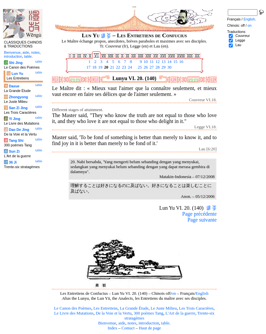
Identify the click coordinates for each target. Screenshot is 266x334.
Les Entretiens (105, 308)
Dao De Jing (19, 130)
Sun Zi (14, 151)
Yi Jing (14, 119)
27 (151, 67)
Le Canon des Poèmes (72, 308)
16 (180, 61)
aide (121, 323)
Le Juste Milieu (164, 308)
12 (157, 61)
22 (117, 67)
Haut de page (150, 328)
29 (163, 67)
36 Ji (13, 162)
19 (99, 67)
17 (88, 67)
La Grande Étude (134, 308)
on (174, 293)
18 (93, 67)
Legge (240, 40)
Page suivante (202, 220)
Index (112, 328)
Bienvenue (107, 323)
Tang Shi (16, 140)
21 (111, 67)
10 (145, 61)
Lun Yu (17, 74)
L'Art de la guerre (180, 313)
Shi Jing (15, 63)
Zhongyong (18, 97)
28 (157, 67)
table (165, 323)
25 (139, 67)
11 (151, 61)
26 (145, 67)
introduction (149, 323)
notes (131, 323)
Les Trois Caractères (196, 308)
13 (163, 61)
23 (123, 67)
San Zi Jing (18, 108)
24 (129, 67)
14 (169, 61)
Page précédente (199, 214)
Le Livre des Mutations (73, 313)
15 (174, 61)
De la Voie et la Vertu (114, 313)
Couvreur (242, 36)
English (202, 293)
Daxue (14, 86)
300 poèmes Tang (148, 313)
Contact (128, 328)
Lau (238, 45)
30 (169, 67)
